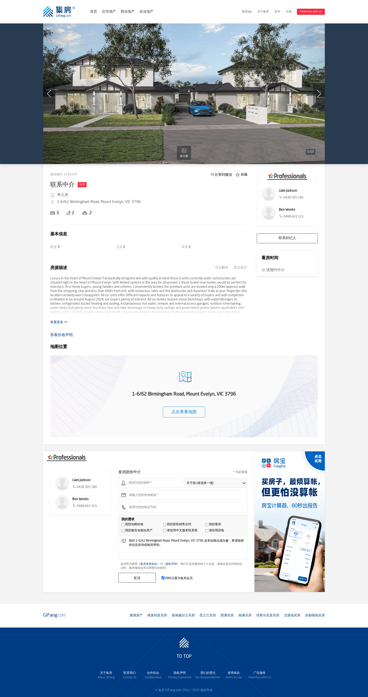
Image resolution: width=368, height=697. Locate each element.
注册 (288, 11)
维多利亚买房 (157, 615)
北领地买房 (292, 615)
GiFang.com (173, 690)
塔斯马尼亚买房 (267, 615)
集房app (247, 11)
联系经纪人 (287, 238)
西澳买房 (227, 615)
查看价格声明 (61, 335)
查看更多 (58, 322)
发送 (137, 578)
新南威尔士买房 (183, 615)
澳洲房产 (136, 615)
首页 (93, 12)
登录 (277, 11)
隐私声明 (171, 564)
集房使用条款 (148, 564)
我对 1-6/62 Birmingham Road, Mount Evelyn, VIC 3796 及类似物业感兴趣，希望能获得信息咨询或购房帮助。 (187, 549)
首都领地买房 (315, 615)
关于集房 (263, 11)
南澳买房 (245, 615)
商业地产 (128, 12)
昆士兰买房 (207, 615)
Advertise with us (311, 11)
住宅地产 (109, 12)
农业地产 (146, 12)
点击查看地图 (184, 412)
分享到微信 (223, 174)
